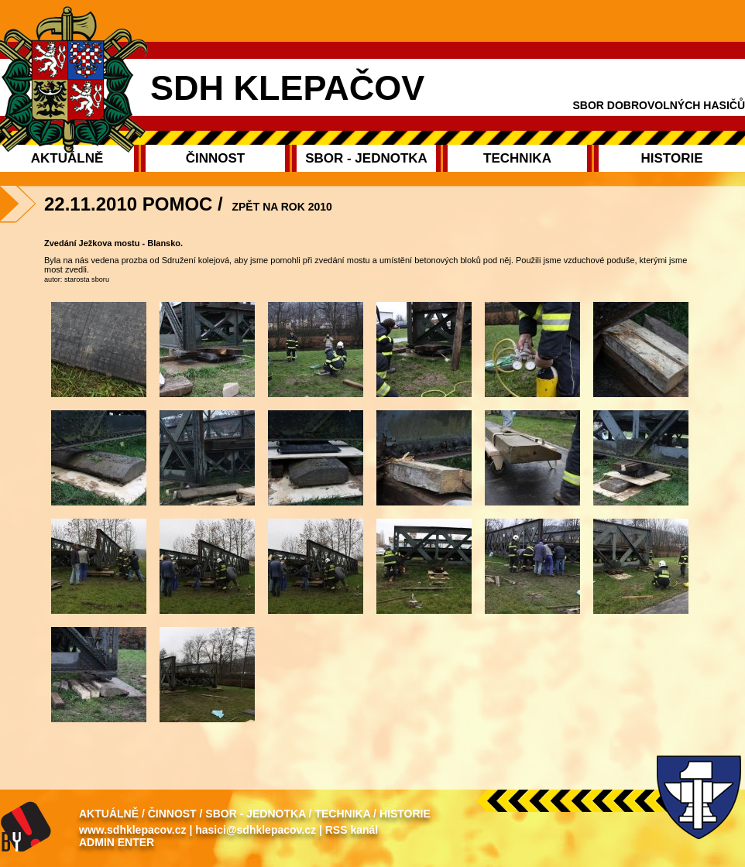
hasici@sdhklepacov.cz (255, 830)
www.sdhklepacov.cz (133, 830)
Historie (405, 813)
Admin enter (116, 842)
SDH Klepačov (287, 88)
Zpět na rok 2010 (281, 206)
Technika (342, 813)
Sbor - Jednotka (255, 813)
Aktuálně (109, 813)
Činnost (172, 813)
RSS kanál (351, 830)
